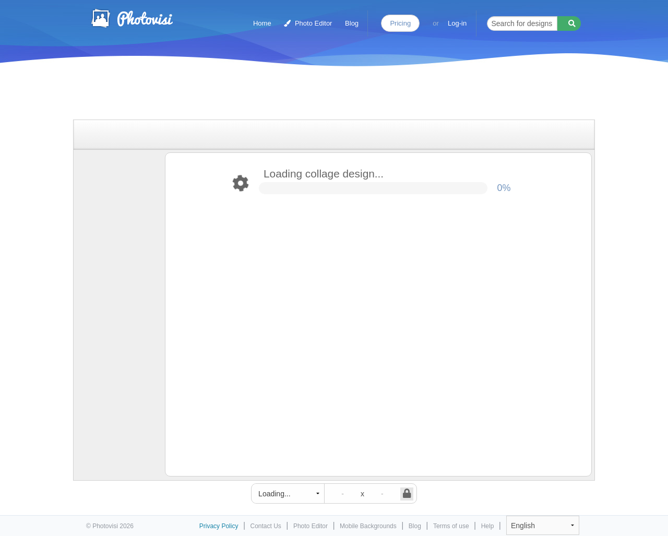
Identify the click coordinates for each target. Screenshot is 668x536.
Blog (352, 23)
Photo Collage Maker (131, 18)
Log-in (457, 23)
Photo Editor (308, 23)
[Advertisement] (323, 95)
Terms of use (451, 526)
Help (487, 526)
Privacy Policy (218, 526)
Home (262, 23)
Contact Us (265, 526)
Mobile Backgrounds (368, 526)
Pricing (400, 23)
